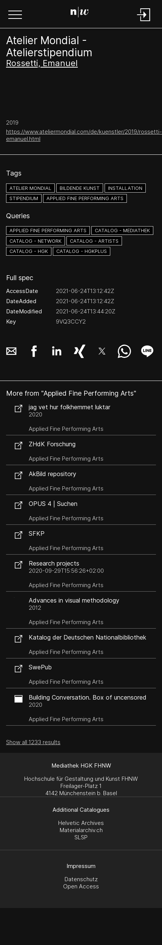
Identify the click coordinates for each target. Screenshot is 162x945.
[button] (15, 15)
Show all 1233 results (33, 742)
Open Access (81, 886)
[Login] (144, 21)
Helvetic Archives (81, 822)
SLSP (81, 837)
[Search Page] (80, 13)
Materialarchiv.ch (81, 830)
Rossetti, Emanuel (42, 63)
